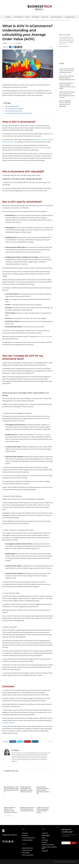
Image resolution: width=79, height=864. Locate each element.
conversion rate (44, 336)
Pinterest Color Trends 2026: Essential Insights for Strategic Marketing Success (67, 77)
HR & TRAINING (38, 17)
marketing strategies (8, 723)
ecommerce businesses (38, 148)
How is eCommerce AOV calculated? (14, 108)
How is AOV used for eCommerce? (13, 111)
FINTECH (30, 17)
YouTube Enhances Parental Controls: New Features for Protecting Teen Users (66, 70)
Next (9, 815)
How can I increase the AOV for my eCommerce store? (18, 113)
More (69, 17)
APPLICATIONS (48, 17)
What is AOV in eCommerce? (12, 106)
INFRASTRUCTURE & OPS (60, 17)
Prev (5, 815)
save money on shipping (42, 434)
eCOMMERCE (10, 17)
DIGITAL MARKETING (20, 17)
